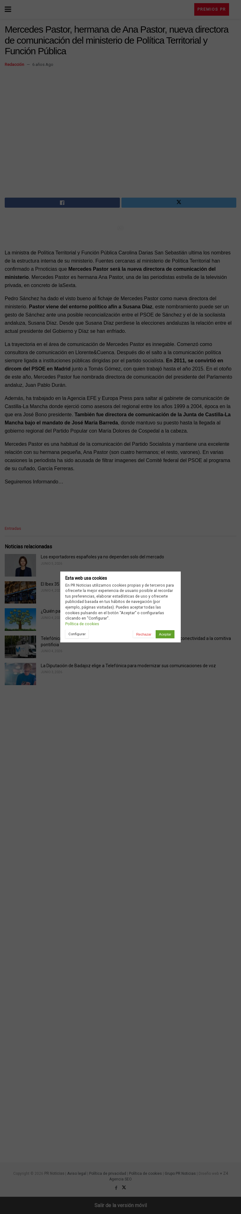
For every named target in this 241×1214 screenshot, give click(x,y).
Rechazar (143, 634)
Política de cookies (82, 623)
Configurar (77, 634)
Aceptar (165, 634)
